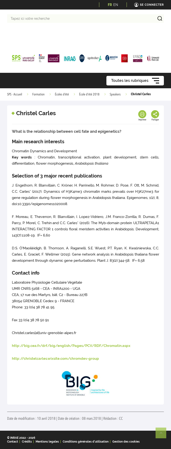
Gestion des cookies (126, 441)
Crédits (27, 441)
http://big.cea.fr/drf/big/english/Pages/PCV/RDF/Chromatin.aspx (71, 346)
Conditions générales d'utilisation (86, 441)
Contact (12, 441)
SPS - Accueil (14, 94)
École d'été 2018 (89, 94)
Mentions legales (47, 441)
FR (110, 5)
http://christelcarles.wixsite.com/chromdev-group (55, 358)
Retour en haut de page (163, 435)
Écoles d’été (62, 94)
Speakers (115, 94)
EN (115, 5)
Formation (38, 94)
